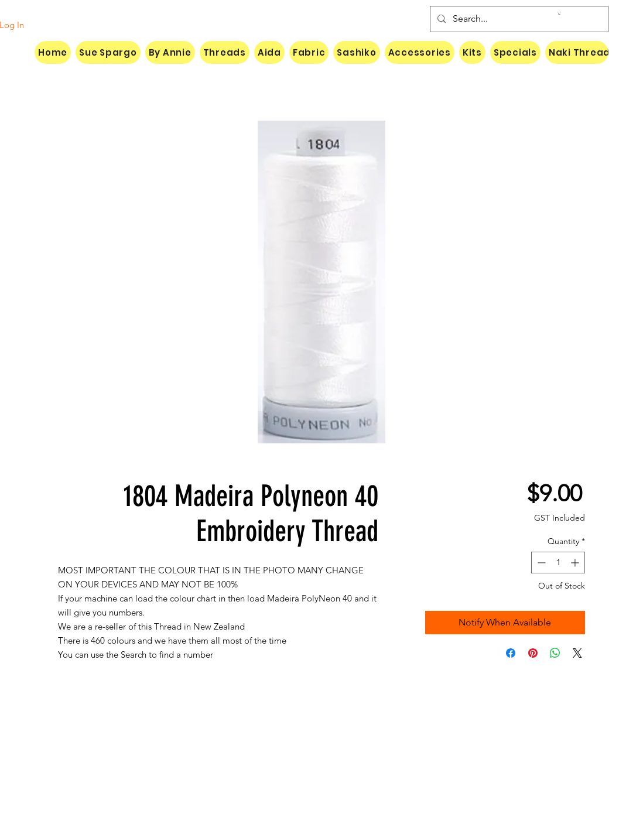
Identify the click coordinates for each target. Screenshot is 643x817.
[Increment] (576, 562)
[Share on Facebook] (511, 653)
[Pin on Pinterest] (533, 653)
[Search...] (518, 19)
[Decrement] (540, 562)
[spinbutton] (558, 562)
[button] (559, 13)
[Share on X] (577, 653)
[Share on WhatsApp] (555, 653)
